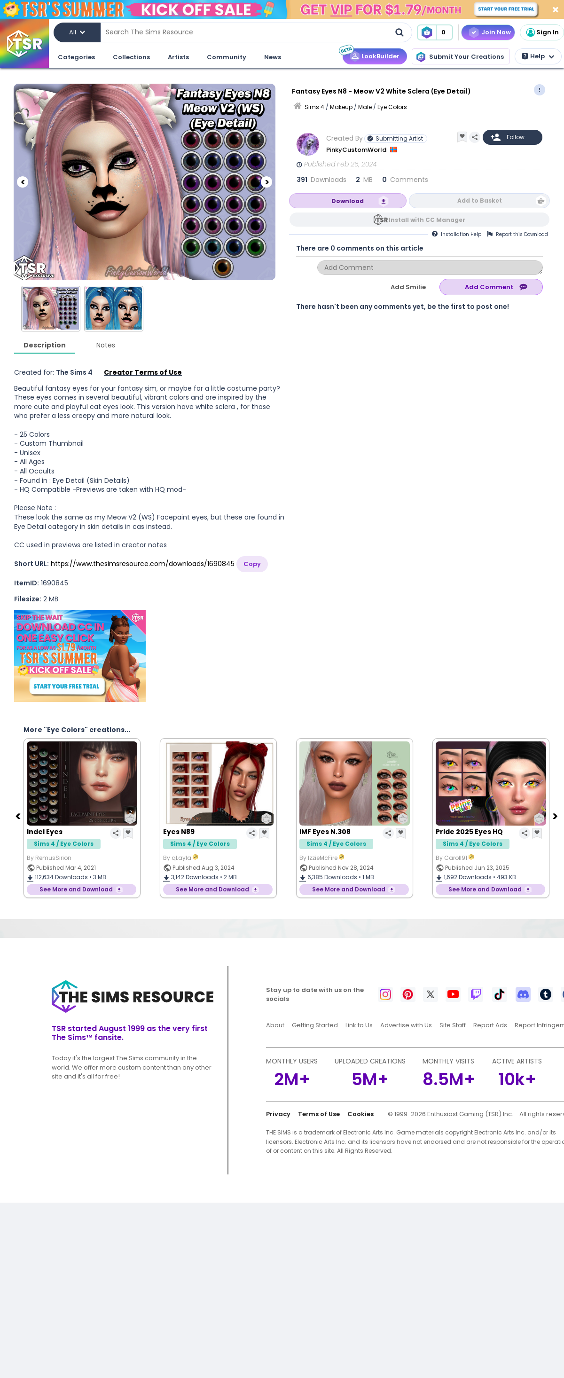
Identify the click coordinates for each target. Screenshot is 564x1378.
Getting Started (315, 1025)
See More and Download (76, 889)
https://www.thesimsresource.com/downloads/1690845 (143, 563)
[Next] (266, 182)
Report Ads (490, 1025)
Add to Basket (479, 201)
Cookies (360, 1114)
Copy (252, 563)
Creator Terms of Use (143, 372)
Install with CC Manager (427, 220)
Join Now (496, 32)
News (272, 57)
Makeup (341, 107)
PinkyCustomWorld (357, 149)
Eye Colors (392, 107)
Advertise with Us (406, 1025)
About (275, 1025)
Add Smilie (408, 287)
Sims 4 (314, 107)
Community (226, 57)
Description (45, 345)
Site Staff (452, 1025)
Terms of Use (319, 1114)
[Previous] (22, 182)
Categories (76, 57)
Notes (105, 345)
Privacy (278, 1114)
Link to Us (359, 1025)
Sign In (542, 32)
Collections (131, 57)
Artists (178, 57)
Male (365, 107)
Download (347, 201)
